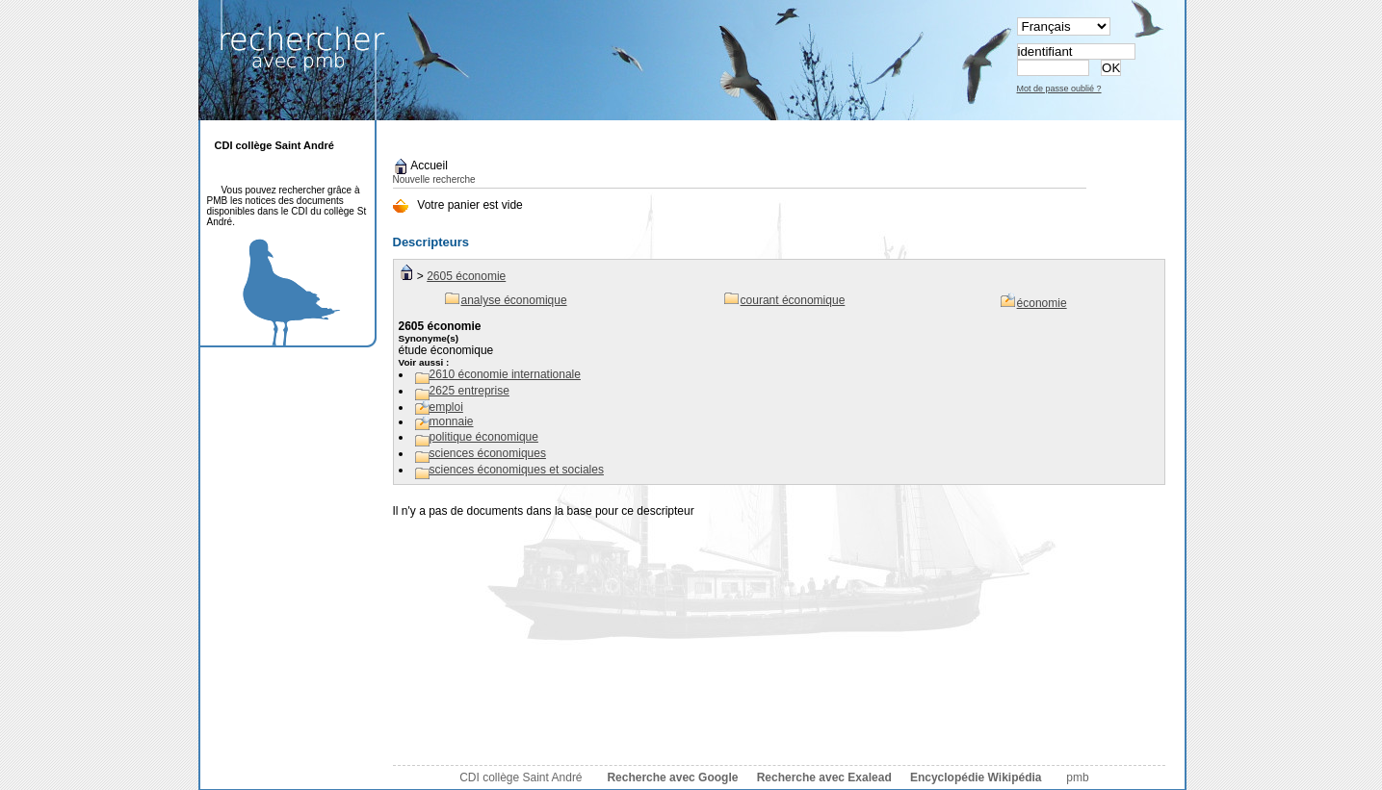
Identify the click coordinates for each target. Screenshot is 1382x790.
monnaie (452, 421)
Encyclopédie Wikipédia (976, 777)
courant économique (793, 300)
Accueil (420, 165)
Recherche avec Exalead (824, 777)
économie (1042, 303)
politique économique (484, 437)
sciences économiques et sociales (517, 469)
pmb (1077, 777)
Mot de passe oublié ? (1059, 88)
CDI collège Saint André (520, 777)
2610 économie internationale (505, 374)
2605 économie (466, 276)
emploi (446, 407)
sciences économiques (488, 453)
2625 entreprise (469, 390)
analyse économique (514, 300)
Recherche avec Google (672, 777)
